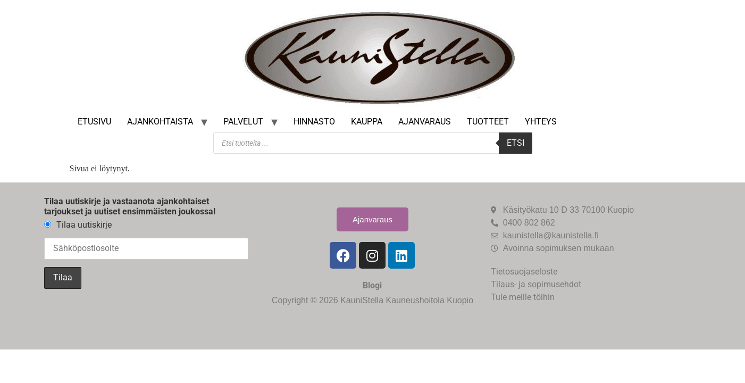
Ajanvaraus (424, 121)
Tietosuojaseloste (524, 272)
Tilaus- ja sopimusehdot (536, 284)
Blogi (372, 285)
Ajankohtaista (160, 121)
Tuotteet (488, 121)
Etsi (515, 143)
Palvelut (243, 121)
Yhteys (541, 121)
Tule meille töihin (523, 297)
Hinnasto (314, 121)
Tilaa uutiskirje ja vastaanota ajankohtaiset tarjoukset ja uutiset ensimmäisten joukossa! (129, 206)
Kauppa (366, 121)
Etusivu (94, 121)
